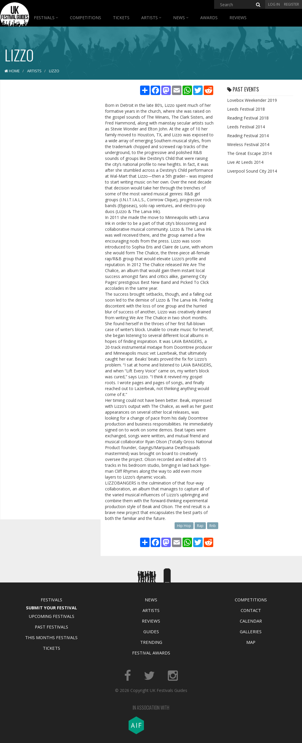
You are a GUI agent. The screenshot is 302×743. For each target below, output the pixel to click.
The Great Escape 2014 (249, 153)
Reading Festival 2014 (248, 135)
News (180, 17)
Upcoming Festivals (51, 616)
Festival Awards (151, 653)
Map (250, 642)
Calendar (251, 621)
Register (291, 4)
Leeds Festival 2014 (246, 127)
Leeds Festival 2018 (246, 109)
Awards (209, 17)
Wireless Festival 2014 (248, 144)
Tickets (121, 17)
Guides (151, 631)
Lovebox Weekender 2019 (252, 100)
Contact (251, 610)
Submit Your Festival (51, 608)
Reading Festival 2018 (248, 118)
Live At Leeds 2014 (245, 162)
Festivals (46, 17)
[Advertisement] (49, 177)
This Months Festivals (51, 637)
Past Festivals (51, 627)
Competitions (85, 17)
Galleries (251, 631)
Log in (274, 4)
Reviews (238, 17)
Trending (151, 642)
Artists (151, 17)
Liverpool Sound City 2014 (252, 171)
